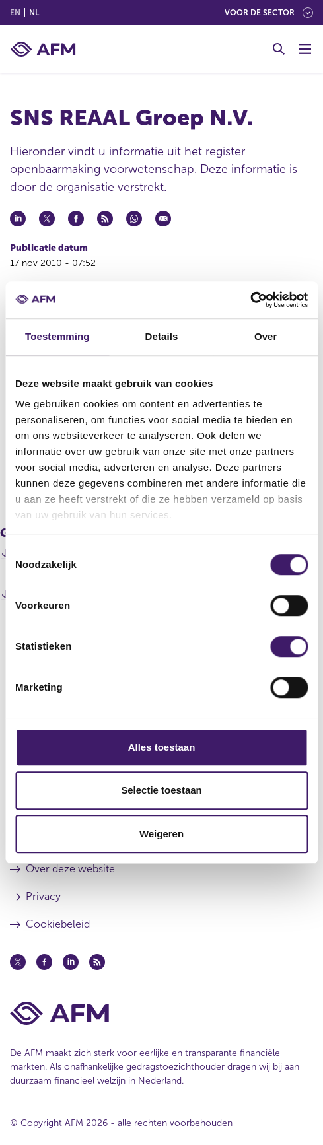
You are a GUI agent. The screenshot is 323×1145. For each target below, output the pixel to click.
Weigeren (161, 833)
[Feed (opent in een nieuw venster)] (97, 962)
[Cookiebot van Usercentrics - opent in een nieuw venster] (250, 299)
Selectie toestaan (161, 790)
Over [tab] (265, 336)
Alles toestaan (162, 747)
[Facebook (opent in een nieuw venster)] (44, 962)
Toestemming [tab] (57, 336)
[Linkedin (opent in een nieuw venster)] (71, 962)
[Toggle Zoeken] (279, 49)
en (15, 12)
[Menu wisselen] (305, 49)
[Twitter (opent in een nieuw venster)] (18, 962)
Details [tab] (161, 336)
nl (34, 12)
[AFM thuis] (43, 49)
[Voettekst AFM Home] (161, 1013)
